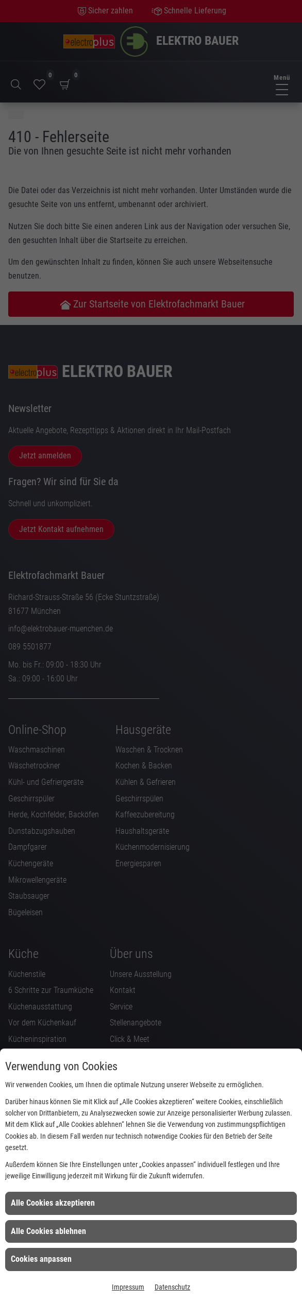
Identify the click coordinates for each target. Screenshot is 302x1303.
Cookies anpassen (41, 1259)
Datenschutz (172, 1287)
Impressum (128, 1287)
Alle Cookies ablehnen (48, 1231)
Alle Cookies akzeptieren (53, 1203)
